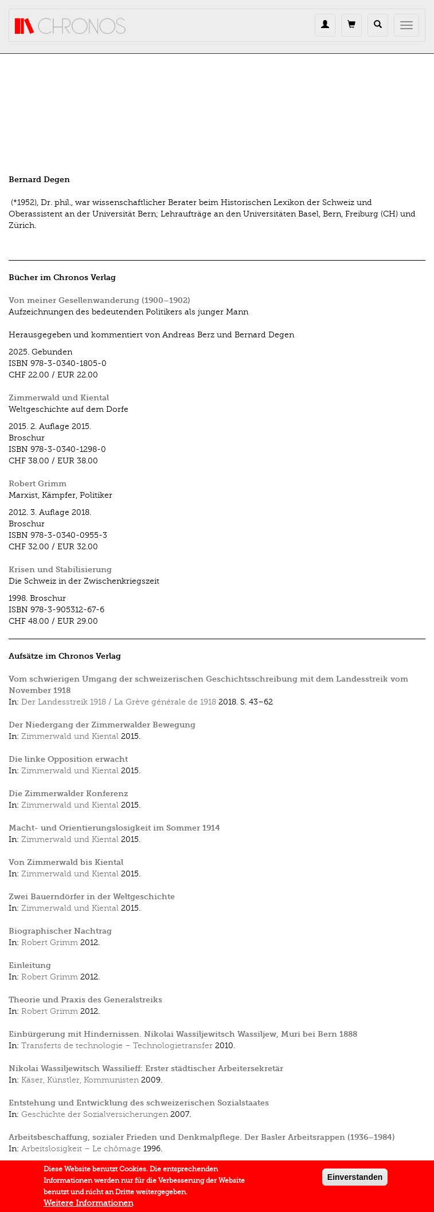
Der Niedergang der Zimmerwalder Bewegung (102, 725)
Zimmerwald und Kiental (59, 398)
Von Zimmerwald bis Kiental (66, 862)
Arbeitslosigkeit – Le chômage (81, 1148)
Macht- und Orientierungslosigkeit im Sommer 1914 (114, 828)
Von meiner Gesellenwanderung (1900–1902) (99, 300)
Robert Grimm (38, 484)
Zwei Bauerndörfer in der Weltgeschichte (92, 897)
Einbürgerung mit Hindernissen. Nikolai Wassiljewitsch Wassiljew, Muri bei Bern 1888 (183, 1034)
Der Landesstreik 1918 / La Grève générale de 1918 (118, 702)
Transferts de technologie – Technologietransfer (117, 1045)
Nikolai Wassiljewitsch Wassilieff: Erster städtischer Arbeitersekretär (146, 1068)
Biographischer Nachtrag (60, 931)
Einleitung (30, 965)
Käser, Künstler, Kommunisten (80, 1080)
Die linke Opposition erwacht (68, 759)
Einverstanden (354, 1180)
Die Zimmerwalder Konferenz (68, 793)
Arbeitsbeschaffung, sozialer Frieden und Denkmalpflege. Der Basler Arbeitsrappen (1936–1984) (202, 1137)
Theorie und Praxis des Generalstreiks (85, 1000)
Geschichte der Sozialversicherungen (94, 1114)
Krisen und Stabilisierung (60, 569)
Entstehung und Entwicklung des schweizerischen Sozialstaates (139, 1103)
